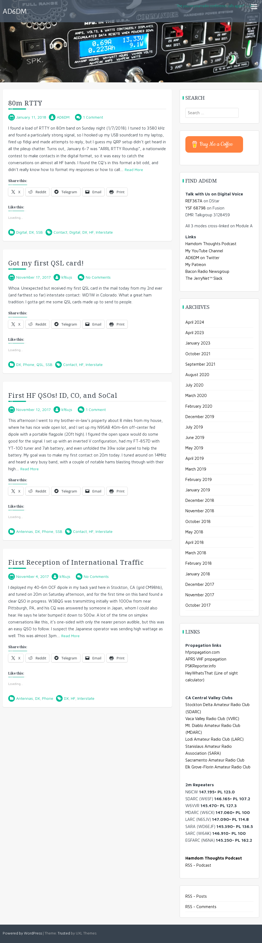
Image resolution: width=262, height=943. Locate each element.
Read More (134, 169)
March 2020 (196, 395)
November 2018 (199, 510)
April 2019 (194, 458)
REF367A (193, 200)
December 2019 (199, 416)
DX (31, 232)
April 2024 (194, 322)
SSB (39, 232)
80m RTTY (25, 102)
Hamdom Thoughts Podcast (210, 243)
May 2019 (194, 448)
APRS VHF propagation (205, 659)
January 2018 (197, 574)
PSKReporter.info (200, 666)
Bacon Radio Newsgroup (207, 271)
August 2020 (197, 374)
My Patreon (195, 264)
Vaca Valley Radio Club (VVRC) (212, 718)
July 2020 (194, 385)
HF (91, 232)
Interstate (104, 232)
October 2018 (198, 521)
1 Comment (93, 117)
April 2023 (194, 332)
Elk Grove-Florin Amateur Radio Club (217, 767)
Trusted (64, 933)
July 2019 (194, 427)
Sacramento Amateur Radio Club (214, 760)
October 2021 (197, 353)
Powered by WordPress (22, 933)
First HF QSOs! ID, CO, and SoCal (63, 395)
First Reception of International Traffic (76, 562)
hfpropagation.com (202, 652)
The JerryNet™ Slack (203, 278)
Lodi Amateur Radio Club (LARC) (214, 739)
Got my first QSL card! (46, 262)
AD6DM (15, 11)
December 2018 (199, 500)
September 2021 (200, 364)
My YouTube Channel (204, 250)
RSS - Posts (196, 896)
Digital (21, 232)
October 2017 (198, 605)
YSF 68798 (195, 208)
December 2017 (199, 584)
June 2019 (194, 437)
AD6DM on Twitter (202, 257)
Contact (60, 232)
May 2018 (194, 532)
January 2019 (197, 490)
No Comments (98, 277)
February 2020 (198, 406)
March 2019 (195, 469)
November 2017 (199, 594)
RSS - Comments (200, 906)
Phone (28, 364)
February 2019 (198, 479)
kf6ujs (67, 277)
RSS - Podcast (198, 865)
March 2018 (195, 552)
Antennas (24, 531)
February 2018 (198, 563)
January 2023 (197, 343)
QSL (40, 364)
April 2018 (194, 542)
